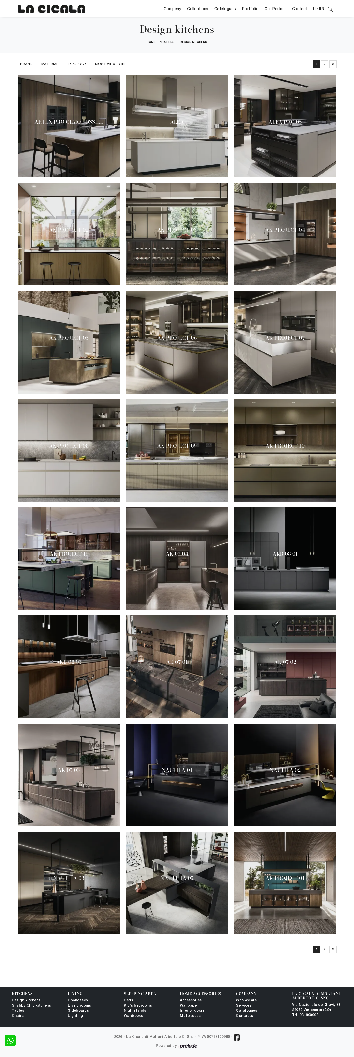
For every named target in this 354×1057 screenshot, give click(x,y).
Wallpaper (189, 1005)
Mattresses (190, 1016)
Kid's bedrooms (138, 1005)
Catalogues (225, 8)
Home (151, 42)
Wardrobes (133, 1016)
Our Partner (275, 8)
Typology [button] (77, 64)
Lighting (75, 1016)
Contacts (301, 8)
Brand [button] (26, 64)
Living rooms (79, 1005)
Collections (197, 8)
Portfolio (250, 8)
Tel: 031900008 (305, 1015)
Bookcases (78, 1000)
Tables (18, 1010)
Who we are (246, 1000)
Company (172, 8)
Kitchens (167, 42)
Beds (128, 1000)
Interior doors (192, 1010)
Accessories (191, 1000)
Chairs (18, 1016)
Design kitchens (193, 42)
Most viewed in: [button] (110, 64)
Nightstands (135, 1010)
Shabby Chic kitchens (31, 1005)
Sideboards (78, 1010)
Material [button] (49, 64)
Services (243, 1005)
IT (314, 8)
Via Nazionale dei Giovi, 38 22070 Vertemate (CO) (316, 1007)
